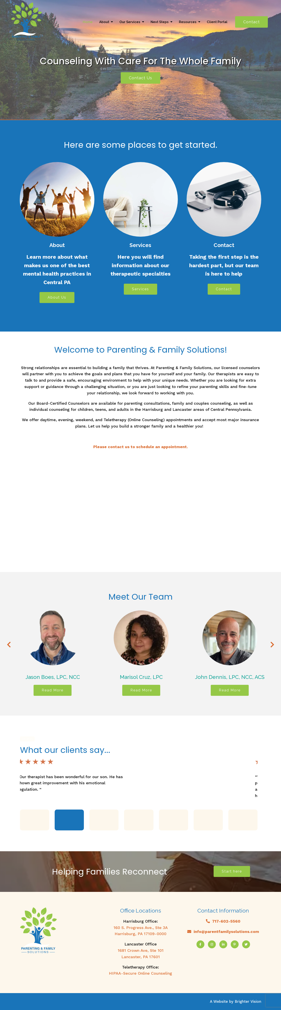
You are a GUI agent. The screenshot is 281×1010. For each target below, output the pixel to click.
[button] (34, 820)
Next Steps (160, 22)
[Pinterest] (235, 944)
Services (140, 289)
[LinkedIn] (223, 944)
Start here (232, 871)
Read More (68, 690)
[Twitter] (246, 944)
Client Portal (217, 22)
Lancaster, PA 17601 (140, 956)
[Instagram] (212, 944)
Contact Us (140, 78)
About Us (57, 297)
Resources (187, 22)
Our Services (129, 22)
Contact (251, 22)
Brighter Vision (248, 1001)
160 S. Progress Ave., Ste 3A (140, 927)
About (104, 22)
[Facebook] (200, 944)
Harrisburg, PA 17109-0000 (140, 933)
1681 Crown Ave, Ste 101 (141, 950)
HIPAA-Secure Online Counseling (140, 973)
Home (88, 22)
